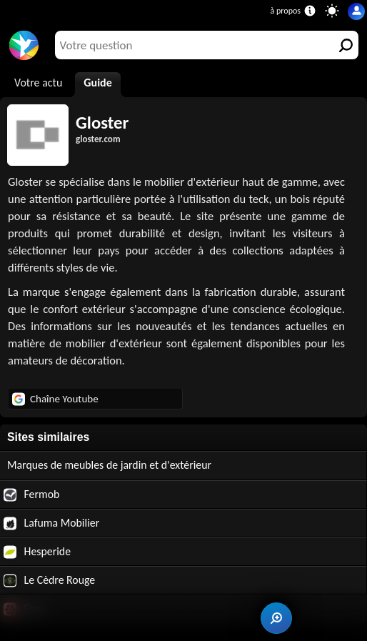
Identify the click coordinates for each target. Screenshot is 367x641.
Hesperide (37, 552)
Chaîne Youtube (55, 399)
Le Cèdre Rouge (49, 580)
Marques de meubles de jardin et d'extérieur (109, 465)
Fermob (31, 494)
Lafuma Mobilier (51, 523)
